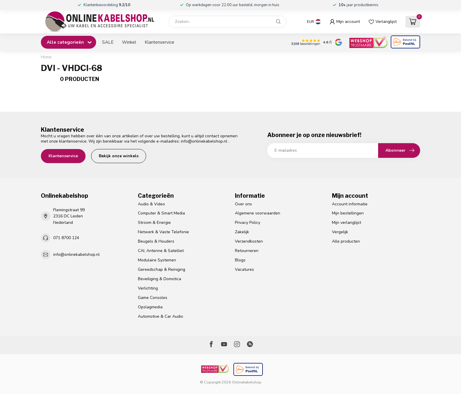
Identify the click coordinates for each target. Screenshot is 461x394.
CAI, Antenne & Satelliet (161, 250)
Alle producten (346, 241)
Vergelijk (340, 232)
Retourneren (246, 250)
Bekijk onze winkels (118, 156)
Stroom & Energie (154, 222)
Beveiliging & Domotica (159, 279)
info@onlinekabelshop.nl (204, 141)
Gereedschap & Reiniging (161, 269)
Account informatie (350, 204)
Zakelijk (242, 232)
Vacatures (244, 269)
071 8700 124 (66, 238)
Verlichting (148, 288)
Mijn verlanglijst (346, 222)
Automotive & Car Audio (160, 316)
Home (46, 57)
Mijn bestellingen (348, 213)
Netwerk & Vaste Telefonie (163, 232)
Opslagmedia (150, 307)
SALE (107, 42)
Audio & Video (151, 204)
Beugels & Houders (156, 241)
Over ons (243, 204)
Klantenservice (159, 42)
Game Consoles (152, 297)
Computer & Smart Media (161, 213)
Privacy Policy (247, 222)
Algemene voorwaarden (257, 213)
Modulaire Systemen (157, 260)
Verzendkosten (249, 241)
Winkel (129, 42)
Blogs (240, 260)
